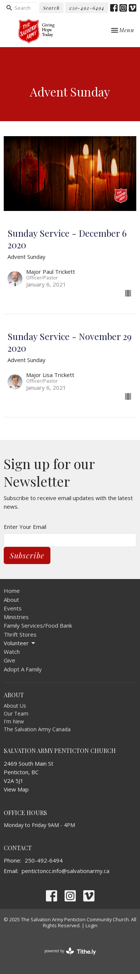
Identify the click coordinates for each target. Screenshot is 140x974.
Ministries (16, 617)
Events (13, 608)
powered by (70, 951)
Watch (12, 651)
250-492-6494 (87, 7)
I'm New (14, 721)
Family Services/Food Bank (38, 625)
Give (9, 660)
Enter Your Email (25, 526)
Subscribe (27, 555)
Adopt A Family (23, 669)
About (11, 599)
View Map (16, 789)
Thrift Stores (20, 634)
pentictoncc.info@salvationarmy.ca (65, 871)
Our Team (16, 713)
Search (51, 7)
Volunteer (20, 643)
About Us (15, 705)
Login (91, 925)
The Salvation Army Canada (37, 729)
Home (12, 590)
